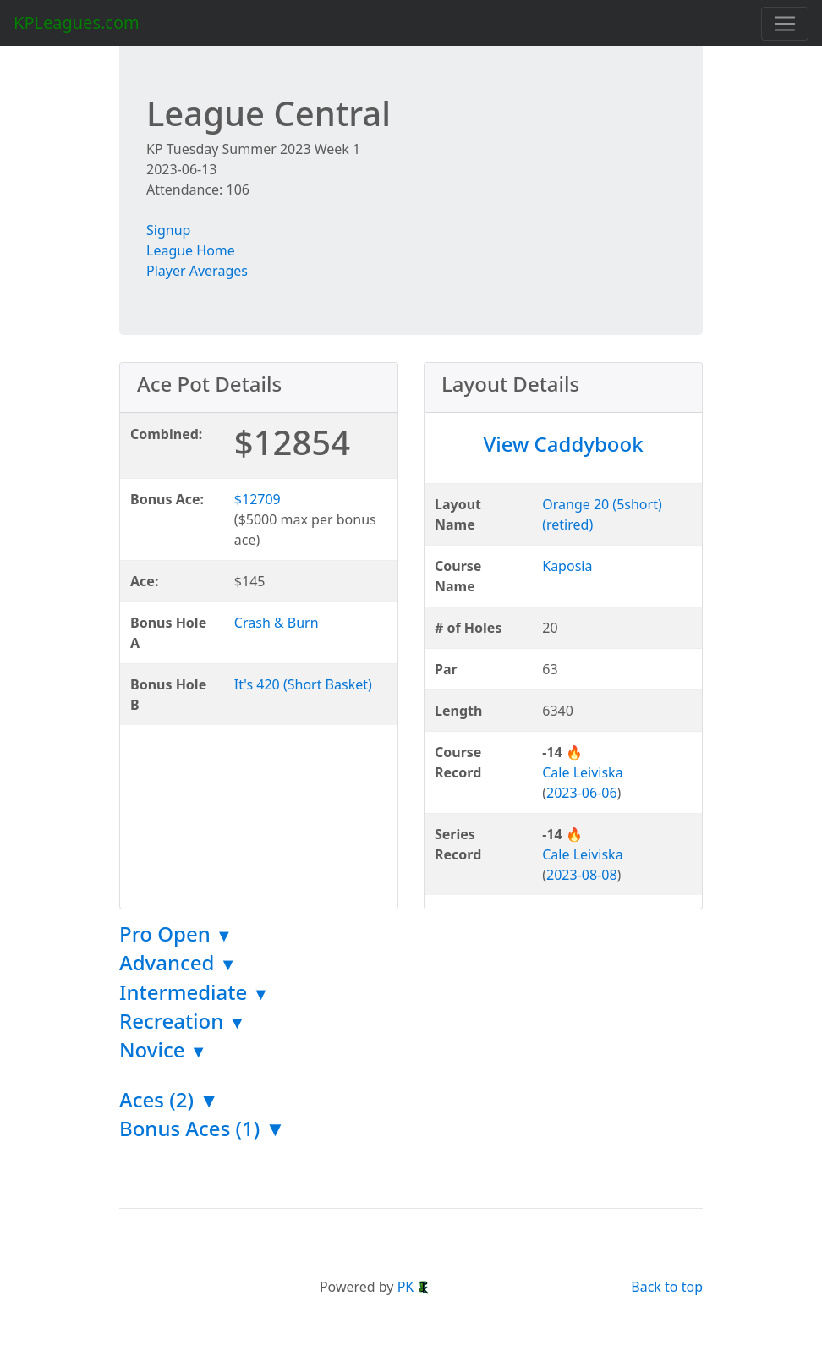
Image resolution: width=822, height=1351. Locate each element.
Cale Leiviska (582, 772)
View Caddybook (563, 444)
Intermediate (194, 992)
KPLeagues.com (77, 22)
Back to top (667, 1286)
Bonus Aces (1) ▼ (202, 1128)
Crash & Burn (276, 622)
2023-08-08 (581, 874)
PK (414, 1286)
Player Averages (197, 270)
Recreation (182, 1021)
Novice (163, 1049)
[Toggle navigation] (784, 24)
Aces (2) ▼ (169, 1099)
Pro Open (176, 933)
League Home (190, 250)
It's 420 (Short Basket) (303, 684)
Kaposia (567, 566)
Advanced (178, 962)
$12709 (257, 499)
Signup (168, 230)
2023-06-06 (581, 792)
